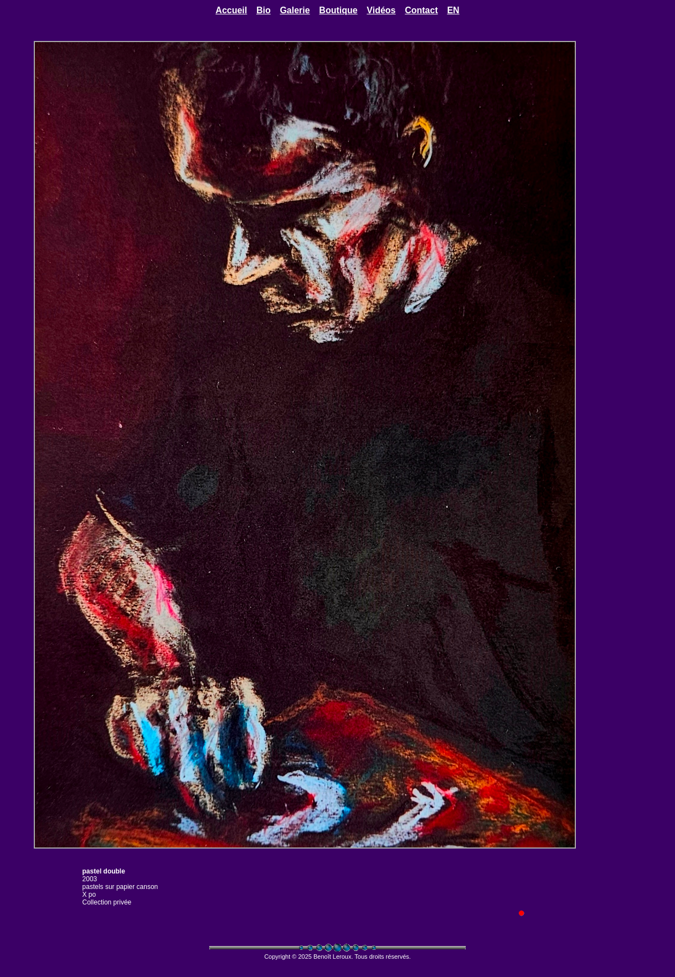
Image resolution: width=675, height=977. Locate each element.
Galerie (295, 10)
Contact (421, 10)
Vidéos (381, 10)
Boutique (338, 10)
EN (453, 10)
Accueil (231, 10)
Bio (263, 10)
